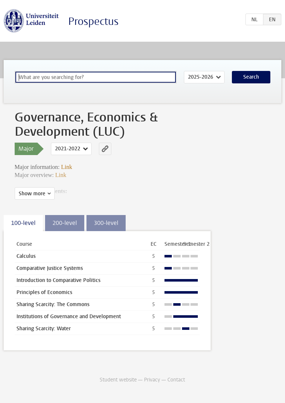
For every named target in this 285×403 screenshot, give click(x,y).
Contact (176, 379)
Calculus (26, 256)
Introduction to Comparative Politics (58, 280)
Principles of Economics (44, 292)
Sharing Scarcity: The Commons (52, 304)
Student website (118, 379)
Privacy (152, 379)
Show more (32, 193)
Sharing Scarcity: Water (43, 328)
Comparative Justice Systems (49, 268)
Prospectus (93, 21)
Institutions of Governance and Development (68, 316)
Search (251, 77)
